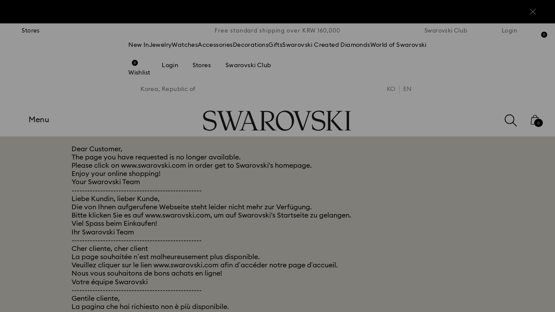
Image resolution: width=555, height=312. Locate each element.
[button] (420, 105)
